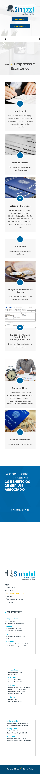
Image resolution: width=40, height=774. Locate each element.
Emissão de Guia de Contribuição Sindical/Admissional (20, 337)
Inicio (7, 65)
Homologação (20, 111)
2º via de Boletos (20, 163)
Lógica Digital (26, 769)
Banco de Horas (20, 388)
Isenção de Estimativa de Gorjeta (20, 291)
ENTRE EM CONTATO (20, 510)
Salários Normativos (20, 440)
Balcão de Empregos (20, 206)
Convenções (20, 19)
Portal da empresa (20, 26)
